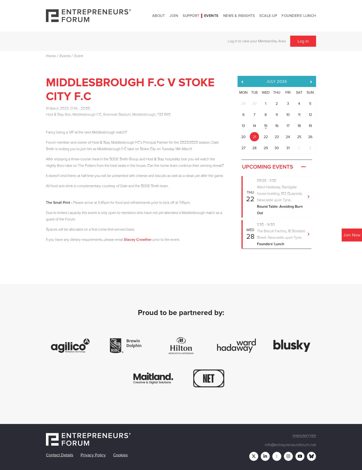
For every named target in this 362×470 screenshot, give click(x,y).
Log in (303, 41)
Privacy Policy (93, 455)
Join (173, 15)
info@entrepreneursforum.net (290, 444)
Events (211, 15)
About (158, 15)
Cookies (120, 455)
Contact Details (59, 455)
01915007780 (304, 436)
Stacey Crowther (138, 239)
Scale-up (268, 15)
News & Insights (239, 15)
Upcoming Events (274, 167)
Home (51, 56)
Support (191, 15)
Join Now (351, 235)
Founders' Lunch (299, 15)
